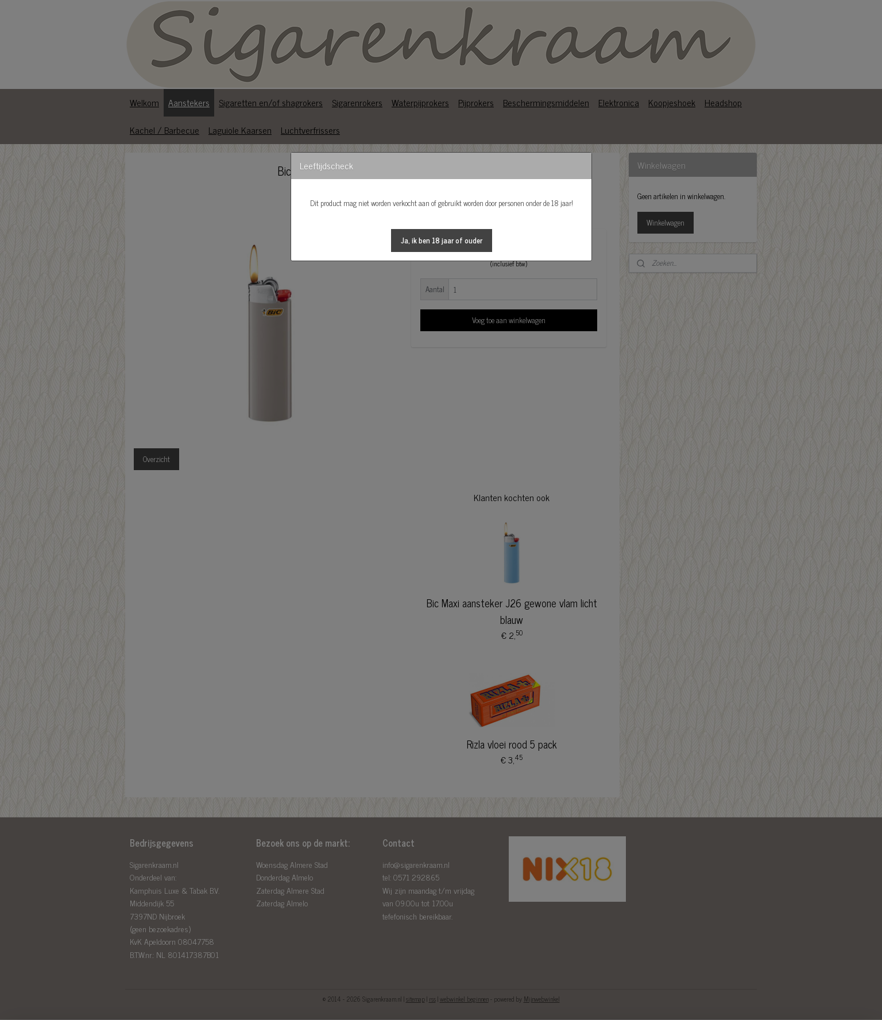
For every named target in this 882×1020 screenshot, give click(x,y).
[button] (441, 240)
